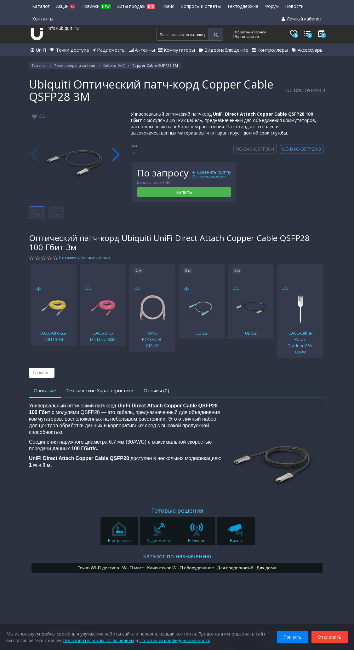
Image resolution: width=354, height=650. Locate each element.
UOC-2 (202, 333)
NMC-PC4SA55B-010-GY (152, 339)
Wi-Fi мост (133, 567)
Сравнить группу (211, 172)
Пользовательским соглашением (98, 640)
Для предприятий (235, 567)
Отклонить (329, 637)
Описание (45, 390)
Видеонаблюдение (223, 50)
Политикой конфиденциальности (174, 640)
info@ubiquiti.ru (63, 28)
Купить (184, 192)
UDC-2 (251, 333)
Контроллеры (270, 50)
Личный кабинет (302, 19)
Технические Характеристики (100, 390)
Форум (272, 6)
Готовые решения (177, 510)
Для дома (267, 567)
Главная (39, 65)
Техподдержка (242, 6)
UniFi (38, 50)
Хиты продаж (136, 6)
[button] (115, 155)
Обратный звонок (249, 32)
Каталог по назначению (177, 556)
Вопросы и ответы (200, 6)
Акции (65, 6)
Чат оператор (246, 36)
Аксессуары (307, 50)
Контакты (42, 19)
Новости (294, 6)
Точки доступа (69, 50)
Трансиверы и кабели (74, 65)
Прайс (167, 6)
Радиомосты (109, 50)
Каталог (41, 6)
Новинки (96, 6)
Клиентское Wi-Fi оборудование (180, 567)
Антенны (142, 50)
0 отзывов (68, 258)
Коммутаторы (176, 50)
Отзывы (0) (156, 390)
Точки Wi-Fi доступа (98, 567)
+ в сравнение (209, 177)
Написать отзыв (95, 258)
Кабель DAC (114, 65)
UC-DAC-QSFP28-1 (255, 149)
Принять (292, 637)
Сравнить (42, 372)
